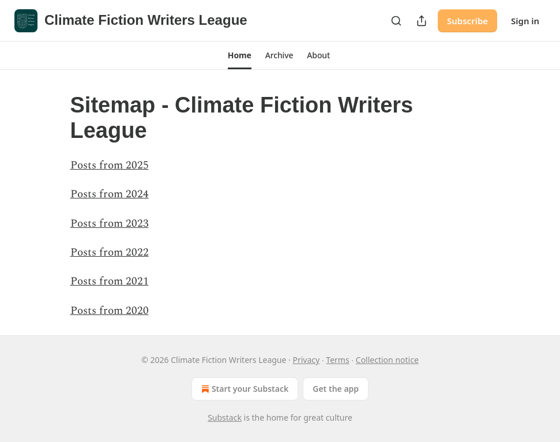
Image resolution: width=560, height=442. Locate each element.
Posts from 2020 (109, 310)
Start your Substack (243, 389)
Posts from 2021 (109, 281)
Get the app (336, 388)
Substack (225, 417)
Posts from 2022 (109, 252)
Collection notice (387, 359)
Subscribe (467, 21)
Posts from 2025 (109, 165)
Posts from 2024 (109, 194)
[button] (239, 55)
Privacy (306, 359)
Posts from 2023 (109, 223)
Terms (337, 359)
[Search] (396, 20)
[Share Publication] (421, 20)
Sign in (525, 21)
